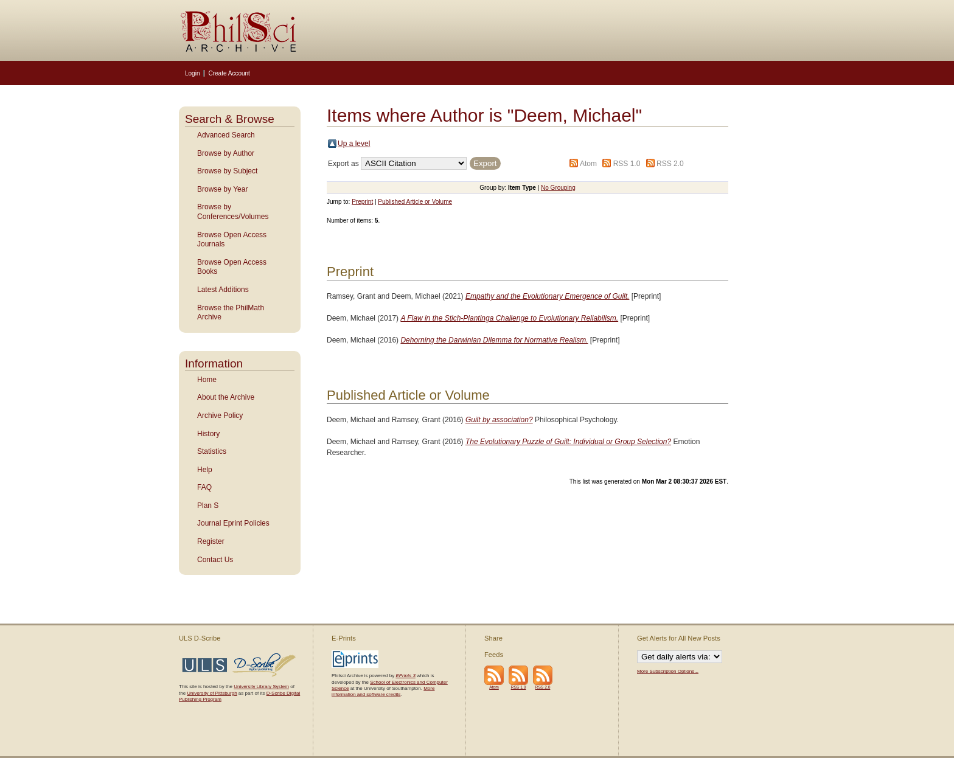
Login (192, 73)
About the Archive (225, 397)
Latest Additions (223, 289)
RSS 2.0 (670, 163)
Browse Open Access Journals (231, 240)
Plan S (207, 505)
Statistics (211, 451)
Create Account (228, 73)
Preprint (362, 201)
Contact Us (215, 559)
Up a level (354, 143)
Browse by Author (225, 153)
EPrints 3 (405, 675)
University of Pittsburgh (212, 693)
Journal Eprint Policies (233, 523)
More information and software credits (383, 691)
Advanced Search (226, 135)
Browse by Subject (227, 171)
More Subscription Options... (667, 671)
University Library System (261, 686)
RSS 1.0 (627, 163)
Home (207, 379)
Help (204, 469)
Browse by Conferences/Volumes (232, 212)
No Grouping (558, 187)
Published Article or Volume (415, 201)
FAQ (204, 487)
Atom (588, 163)
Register (211, 541)
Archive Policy (220, 415)
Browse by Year (222, 189)
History (208, 433)
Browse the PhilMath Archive (230, 313)
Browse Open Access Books (231, 267)
